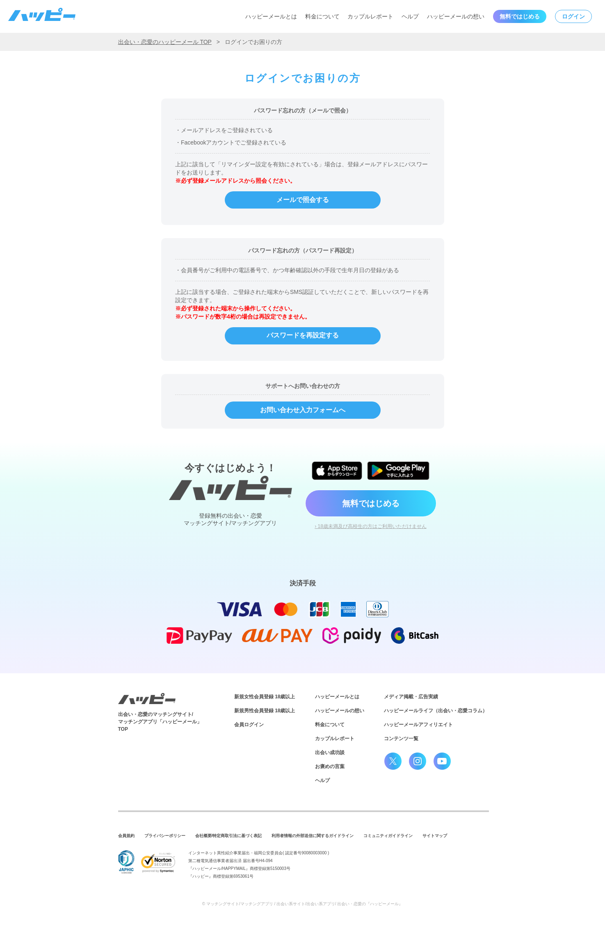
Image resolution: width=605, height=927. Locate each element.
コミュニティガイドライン (388, 835)
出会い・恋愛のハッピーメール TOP (165, 42)
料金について (322, 16)
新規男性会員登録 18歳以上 (264, 711)
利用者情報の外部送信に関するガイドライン (313, 835)
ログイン (573, 16)
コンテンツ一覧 (401, 738)
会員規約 (126, 835)
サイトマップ (434, 835)
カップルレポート (370, 16)
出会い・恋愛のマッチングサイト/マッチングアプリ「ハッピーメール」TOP (160, 721)
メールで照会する (302, 199)
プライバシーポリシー (164, 835)
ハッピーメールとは (271, 16)
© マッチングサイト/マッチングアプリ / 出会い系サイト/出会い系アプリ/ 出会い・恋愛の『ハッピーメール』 (302, 904)
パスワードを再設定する (303, 335)
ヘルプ (410, 16)
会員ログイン (249, 724)
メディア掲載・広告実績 (411, 697)
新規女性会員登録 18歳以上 (264, 697)
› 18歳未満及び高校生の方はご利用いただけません (371, 526)
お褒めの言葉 (330, 766)
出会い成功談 (330, 752)
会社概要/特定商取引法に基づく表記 (228, 835)
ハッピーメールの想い (455, 16)
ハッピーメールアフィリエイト (418, 724)
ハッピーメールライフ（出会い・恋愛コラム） (435, 711)
